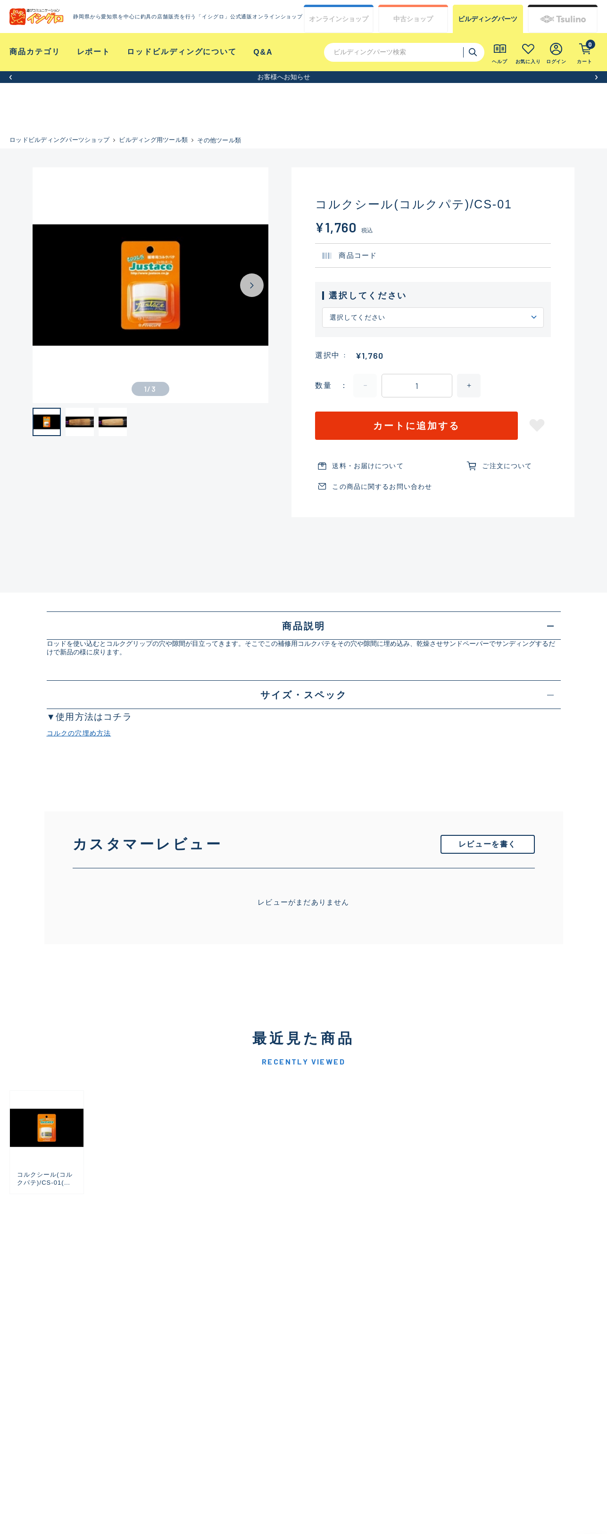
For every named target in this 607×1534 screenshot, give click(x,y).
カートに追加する (416, 426)
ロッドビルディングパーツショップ (59, 139)
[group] (46, 1142)
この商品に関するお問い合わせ (382, 486)
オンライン (338, 19)
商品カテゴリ (34, 52)
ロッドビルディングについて (182, 52)
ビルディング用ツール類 (153, 139)
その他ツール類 (219, 140)
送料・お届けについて (367, 466)
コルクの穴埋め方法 (79, 733)
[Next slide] (252, 285)
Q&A (263, 52)
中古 (413, 19)
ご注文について (507, 466)
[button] (11, 77)
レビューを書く (487, 844)
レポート (94, 52)
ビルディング (487, 19)
